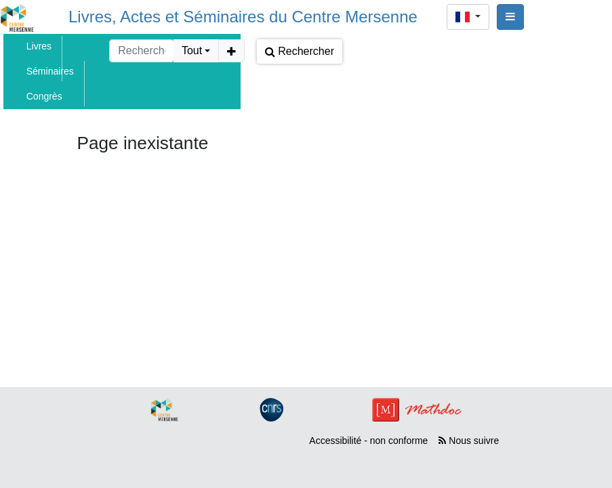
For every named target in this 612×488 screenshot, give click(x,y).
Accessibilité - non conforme (368, 440)
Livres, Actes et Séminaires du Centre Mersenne (242, 16)
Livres (39, 46)
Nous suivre (468, 440)
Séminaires (50, 71)
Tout (192, 50)
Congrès (44, 96)
